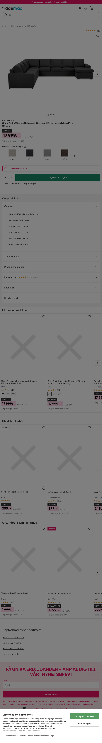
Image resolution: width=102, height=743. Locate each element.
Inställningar (84, 723)
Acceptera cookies (84, 716)
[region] (51, 726)
